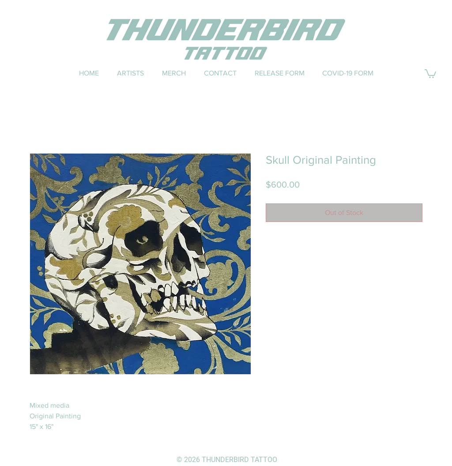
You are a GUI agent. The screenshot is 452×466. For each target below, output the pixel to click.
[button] (430, 73)
